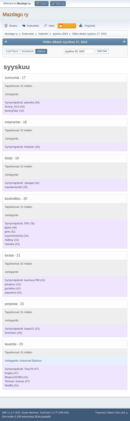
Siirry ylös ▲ (122, 412)
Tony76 (28, 368)
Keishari (29, 146)
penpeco (10, 284)
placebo (29, 102)
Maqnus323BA (14, 377)
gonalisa (10, 288)
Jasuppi (29, 182)
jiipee (8, 227)
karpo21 (29, 328)
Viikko (41, 51)
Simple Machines (29, 412)
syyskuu (17, 67)
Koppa (9, 373)
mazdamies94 (13, 187)
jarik (7, 231)
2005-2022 (64, 412)
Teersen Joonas (14, 381)
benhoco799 (31, 280)
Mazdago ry (15, 14)
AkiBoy (9, 239)
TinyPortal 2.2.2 (47, 412)
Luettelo (12, 51)
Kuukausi (28, 51)
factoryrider (12, 110)
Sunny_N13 (12, 106)
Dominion (10, 332)
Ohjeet (110, 412)
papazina (10, 292)
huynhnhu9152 (14, 235)
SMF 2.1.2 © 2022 (11, 412)
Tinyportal (100, 412)
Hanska (9, 244)
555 (26, 223)
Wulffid (9, 385)
